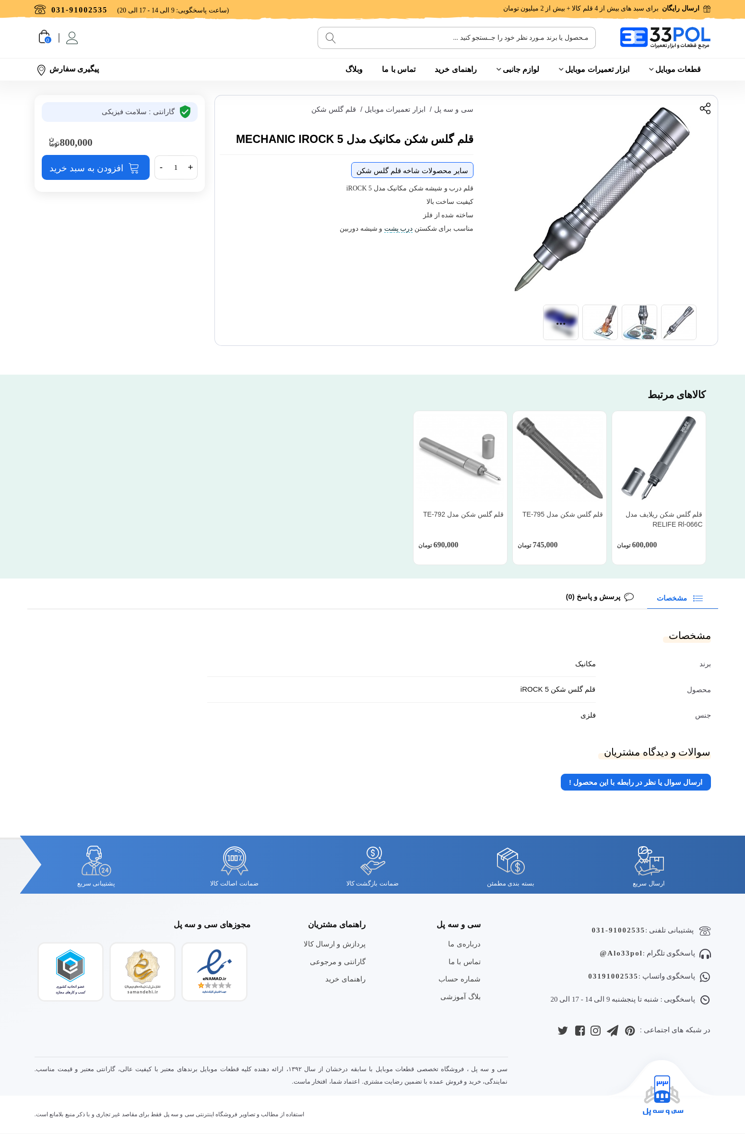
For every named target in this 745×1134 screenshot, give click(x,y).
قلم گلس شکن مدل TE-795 (562, 514)
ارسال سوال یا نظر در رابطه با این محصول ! (636, 782)
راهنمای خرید (455, 69)
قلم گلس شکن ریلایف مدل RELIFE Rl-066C (664, 519)
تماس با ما (398, 69)
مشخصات (681, 597)
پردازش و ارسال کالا (335, 944)
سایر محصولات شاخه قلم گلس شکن (412, 170)
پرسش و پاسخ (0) (593, 596)
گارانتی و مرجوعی (337, 961)
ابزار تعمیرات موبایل (597, 69)
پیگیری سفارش (67, 69)
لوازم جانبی (521, 69)
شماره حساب (459, 979)
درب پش (402, 228)
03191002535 (613, 976)
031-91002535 (619, 930)
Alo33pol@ (621, 953)
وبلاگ (354, 69)
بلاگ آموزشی (460, 996)
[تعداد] (176, 167)
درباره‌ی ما (464, 944)
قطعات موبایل (678, 69)
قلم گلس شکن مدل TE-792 (463, 514)
